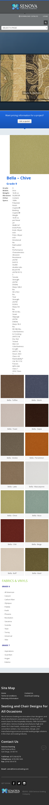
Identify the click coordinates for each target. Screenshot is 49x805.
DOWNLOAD (28, 16)
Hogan (7, 658)
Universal (8, 636)
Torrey (7, 632)
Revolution (9, 618)
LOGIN (45, 16)
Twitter (19, 783)
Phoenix (8, 614)
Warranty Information (9, 698)
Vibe (6, 639)
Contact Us (29, 693)
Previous (5, 78)
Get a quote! (24, 121)
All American (9, 592)
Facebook (14, 783)
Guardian (8, 655)
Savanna (8, 621)
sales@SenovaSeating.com (17, 769)
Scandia (8, 625)
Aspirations (9, 651)
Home (3, 693)
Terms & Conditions (9, 696)
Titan (6, 629)
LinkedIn (24, 783)
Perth (7, 610)
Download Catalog (32, 696)
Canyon (8, 596)
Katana (7, 662)
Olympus (8, 603)
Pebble (7, 607)
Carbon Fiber (10, 599)
